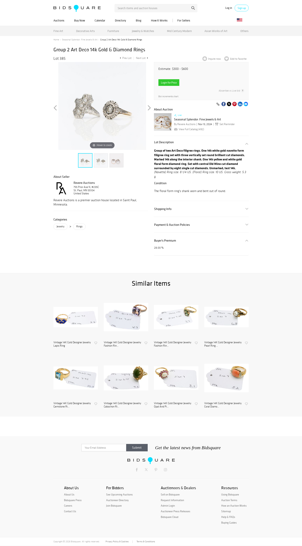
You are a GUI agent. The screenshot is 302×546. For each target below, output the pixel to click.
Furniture (113, 31)
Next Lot (142, 58)
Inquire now (214, 58)
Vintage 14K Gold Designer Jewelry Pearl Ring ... (223, 344)
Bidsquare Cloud (169, 517)
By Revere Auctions (184, 124)
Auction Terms (229, 500)
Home (56, 39)
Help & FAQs (228, 517)
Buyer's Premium (165, 240)
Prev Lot (125, 58)
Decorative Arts (85, 31)
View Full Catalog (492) (188, 129)
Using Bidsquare (230, 494)
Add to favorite (238, 58)
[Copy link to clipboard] (218, 104)
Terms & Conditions (146, 541)
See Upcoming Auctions (119, 494)
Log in (228, 7)
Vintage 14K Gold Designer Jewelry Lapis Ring (72, 344)
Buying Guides (229, 522)
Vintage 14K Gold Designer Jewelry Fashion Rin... (122, 344)
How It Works (159, 20)
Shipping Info (162, 209)
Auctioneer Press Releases (175, 511)
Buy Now (79, 20)
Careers (68, 505)
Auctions (58, 20)
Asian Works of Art (215, 31)
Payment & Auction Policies (172, 225)
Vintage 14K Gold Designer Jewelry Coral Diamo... (223, 405)
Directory (120, 20)
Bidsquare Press (73, 500)
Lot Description (164, 142)
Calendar (100, 20)
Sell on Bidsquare (170, 494)
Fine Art (58, 31)
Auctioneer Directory (117, 500)
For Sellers (183, 20)
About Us (69, 494)
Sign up (242, 8)
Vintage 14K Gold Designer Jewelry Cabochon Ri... (122, 405)
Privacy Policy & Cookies (117, 541)
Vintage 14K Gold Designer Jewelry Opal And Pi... (172, 405)
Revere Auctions (84, 183)
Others (244, 31)
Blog (138, 20)
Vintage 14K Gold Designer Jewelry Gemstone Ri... (72, 405)
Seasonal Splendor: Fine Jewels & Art (79, 39)
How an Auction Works (234, 505)
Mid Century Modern (179, 31)
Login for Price (169, 82)
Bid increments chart (168, 96)
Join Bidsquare (114, 505)
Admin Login (168, 505)
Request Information (172, 500)
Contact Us (70, 511)
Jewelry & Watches (143, 31)
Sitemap (226, 511)
